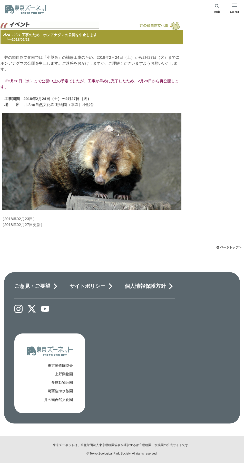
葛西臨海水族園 (60, 391)
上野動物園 (64, 374)
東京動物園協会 (60, 365)
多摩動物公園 (62, 382)
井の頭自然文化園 (58, 400)
